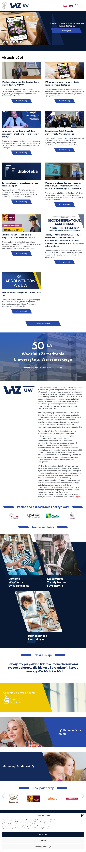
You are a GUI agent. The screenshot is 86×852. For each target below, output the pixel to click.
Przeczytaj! (66, 31)
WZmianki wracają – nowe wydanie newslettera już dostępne (62, 83)
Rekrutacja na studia (69, 732)
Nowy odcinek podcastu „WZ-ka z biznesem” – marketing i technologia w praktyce (20, 134)
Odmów (43, 840)
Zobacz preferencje (43, 847)
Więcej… (78, 497)
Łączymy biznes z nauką (19, 692)
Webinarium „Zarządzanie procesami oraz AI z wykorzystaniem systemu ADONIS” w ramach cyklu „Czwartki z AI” (64, 186)
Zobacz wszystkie (43, 323)
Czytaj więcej (21, 101)
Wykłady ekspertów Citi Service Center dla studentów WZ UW (21, 83)
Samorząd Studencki (19, 766)
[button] (83, 815)
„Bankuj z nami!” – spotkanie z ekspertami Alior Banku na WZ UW (18, 236)
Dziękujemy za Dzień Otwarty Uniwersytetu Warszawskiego (59, 132)
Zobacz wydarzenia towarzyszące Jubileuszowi (43, 368)
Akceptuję (43, 834)
